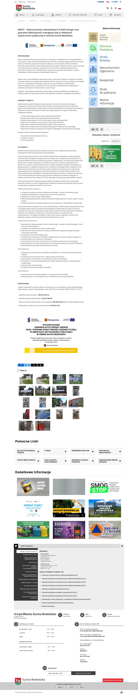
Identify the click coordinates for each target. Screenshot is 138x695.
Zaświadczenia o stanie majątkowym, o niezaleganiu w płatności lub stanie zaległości (66, 599)
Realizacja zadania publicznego (28, 589)
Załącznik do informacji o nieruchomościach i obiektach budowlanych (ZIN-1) (64, 578)
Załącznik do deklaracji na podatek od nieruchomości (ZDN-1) (59, 592)
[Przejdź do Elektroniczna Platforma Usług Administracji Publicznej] (114, 1)
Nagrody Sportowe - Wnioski (29, 582)
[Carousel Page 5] (112, 129)
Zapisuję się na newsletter (83, 673)
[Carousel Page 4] (110, 129)
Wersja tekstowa (31, 1)
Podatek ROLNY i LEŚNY (30, 554)
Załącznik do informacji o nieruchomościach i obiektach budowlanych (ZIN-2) (64, 582)
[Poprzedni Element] (97, 129)
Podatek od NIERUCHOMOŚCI (28, 551)
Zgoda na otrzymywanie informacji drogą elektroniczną (57, 602)
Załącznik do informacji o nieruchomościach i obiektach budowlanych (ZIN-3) (64, 585)
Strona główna (21, 21)
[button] (112, 8)
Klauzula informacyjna (48, 606)
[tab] (116, 141)
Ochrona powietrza (62, 21)
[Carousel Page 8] (117, 129)
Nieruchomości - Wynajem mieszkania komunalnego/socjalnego (30, 567)
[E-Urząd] (100, 1)
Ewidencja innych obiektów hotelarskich (29, 597)
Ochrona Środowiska (31, 571)
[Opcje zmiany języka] (120, 8)
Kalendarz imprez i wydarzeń (106, 135)
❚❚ (92, 129)
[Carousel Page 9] (119, 129)
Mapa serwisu (22, 1)
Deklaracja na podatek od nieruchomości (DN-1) (56, 589)
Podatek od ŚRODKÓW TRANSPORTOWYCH (30, 558)
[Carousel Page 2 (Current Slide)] (107, 129)
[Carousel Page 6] (114, 129)
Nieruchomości (33, 562)
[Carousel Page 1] (105, 129)
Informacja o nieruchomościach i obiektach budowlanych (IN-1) (60, 575)
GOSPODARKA (33, 21)
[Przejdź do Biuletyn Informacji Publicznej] (108, 1)
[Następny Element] (102, 129)
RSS (16, 1)
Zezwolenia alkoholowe (30, 585)
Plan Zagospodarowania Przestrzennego (30, 592)
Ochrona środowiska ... (46, 21)
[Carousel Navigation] (99, 129)
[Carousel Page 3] (109, 129)
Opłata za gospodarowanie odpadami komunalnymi (29, 575)
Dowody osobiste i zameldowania (28, 579)
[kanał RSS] (120, 1)
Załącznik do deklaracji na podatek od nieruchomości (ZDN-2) (59, 596)
